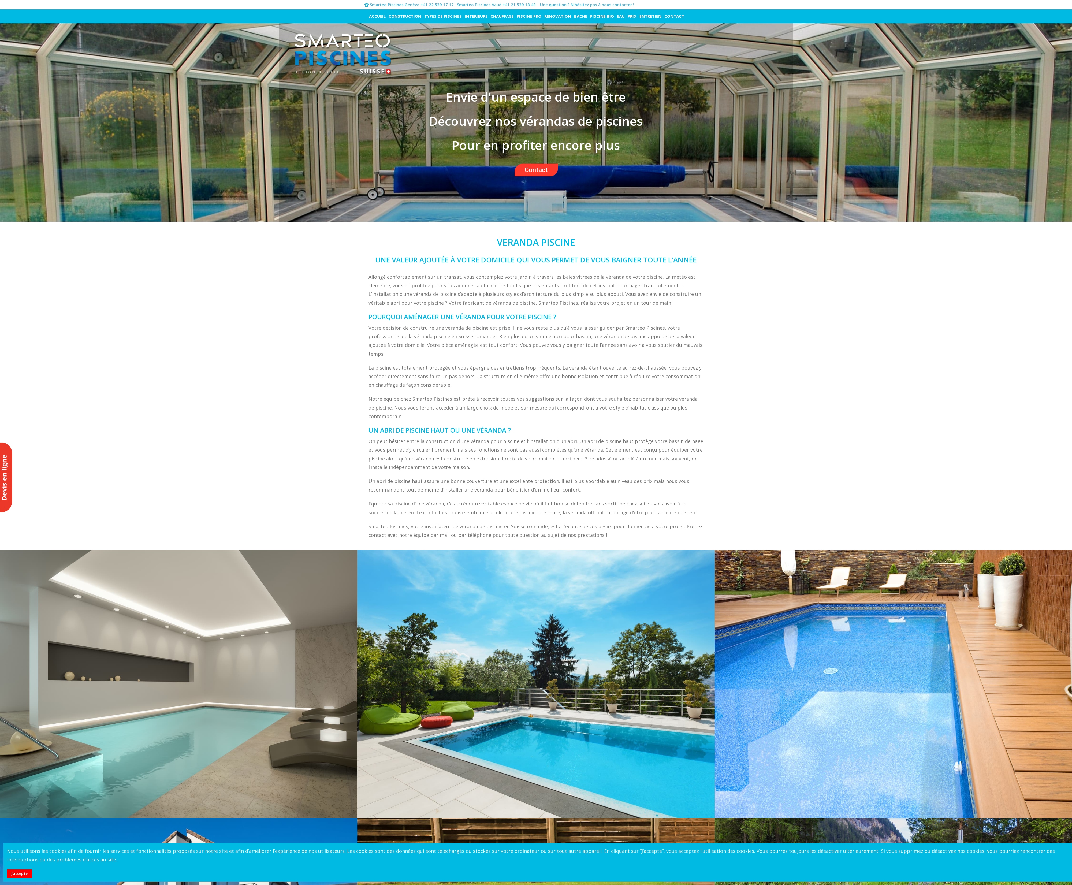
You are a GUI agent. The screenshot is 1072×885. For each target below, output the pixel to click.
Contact (536, 170)
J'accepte (19, 873)
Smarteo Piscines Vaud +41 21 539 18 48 (496, 4)
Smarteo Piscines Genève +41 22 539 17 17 (412, 4)
